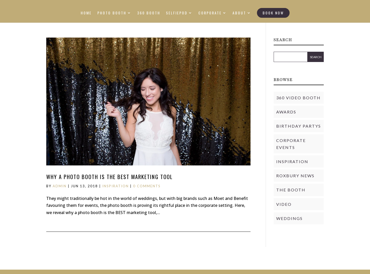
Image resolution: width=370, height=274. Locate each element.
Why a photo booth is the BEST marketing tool (109, 177)
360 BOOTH (148, 13)
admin (60, 186)
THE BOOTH (291, 189)
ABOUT (239, 13)
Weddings (289, 218)
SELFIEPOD (177, 13)
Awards (286, 111)
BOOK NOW (273, 12)
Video (284, 204)
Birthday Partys (298, 125)
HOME (86, 13)
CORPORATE (210, 13)
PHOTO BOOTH (111, 13)
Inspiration (115, 186)
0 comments (147, 186)
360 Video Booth (298, 97)
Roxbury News (295, 175)
